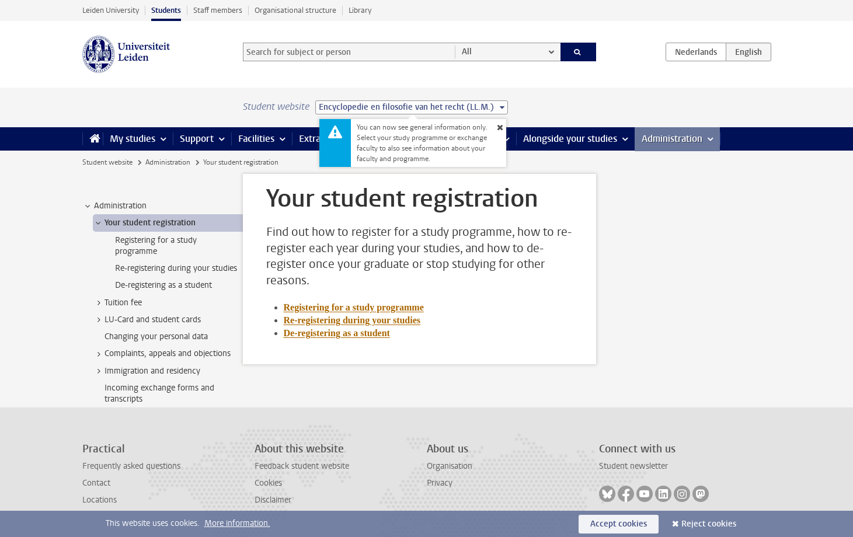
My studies (132, 138)
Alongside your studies (570, 138)
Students (166, 10)
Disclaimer (273, 499)
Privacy (439, 483)
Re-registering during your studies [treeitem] (176, 268)
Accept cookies (618, 523)
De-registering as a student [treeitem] (163, 285)
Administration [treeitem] (115, 206)
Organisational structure (295, 10)
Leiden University (110, 10)
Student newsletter (633, 466)
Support (197, 138)
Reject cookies (708, 523)
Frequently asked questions (131, 466)
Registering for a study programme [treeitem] (156, 246)
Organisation (449, 466)
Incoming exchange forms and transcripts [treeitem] (159, 393)
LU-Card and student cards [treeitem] (147, 320)
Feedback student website (302, 466)
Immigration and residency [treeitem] (146, 371)
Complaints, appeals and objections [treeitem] (162, 354)
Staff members (217, 10)
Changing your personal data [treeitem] (156, 336)
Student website (107, 162)
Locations (99, 499)
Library (360, 10)
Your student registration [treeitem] (144, 223)
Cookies (268, 483)
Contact (96, 483)
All (467, 51)
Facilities (256, 138)
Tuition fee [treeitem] (117, 303)
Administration (672, 138)
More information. (237, 523)
